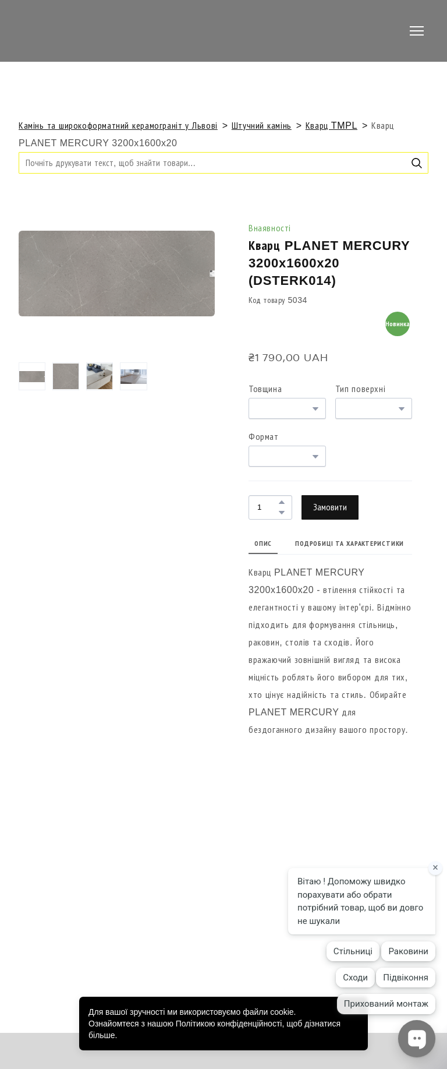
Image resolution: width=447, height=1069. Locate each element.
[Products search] (223, 163)
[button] (417, 163)
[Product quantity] (267, 507)
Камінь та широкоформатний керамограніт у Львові (118, 125)
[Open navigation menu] (416, 31)
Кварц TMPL (331, 125)
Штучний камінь (262, 125)
